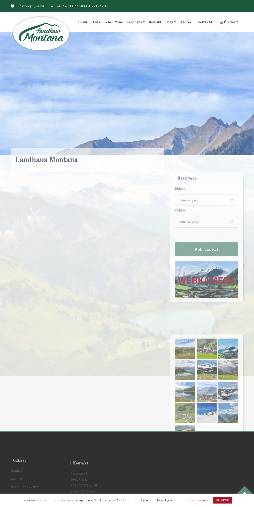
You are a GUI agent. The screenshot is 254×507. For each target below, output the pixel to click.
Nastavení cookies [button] (196, 500)
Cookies (16, 487)
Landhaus (136, 22)
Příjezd (180, 216)
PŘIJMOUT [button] (222, 500)
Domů (82, 22)
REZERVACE (205, 22)
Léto (107, 22)
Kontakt (155, 22)
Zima (119, 22)
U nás (95, 22)
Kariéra (185, 22)
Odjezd (180, 238)
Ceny (170, 22)
